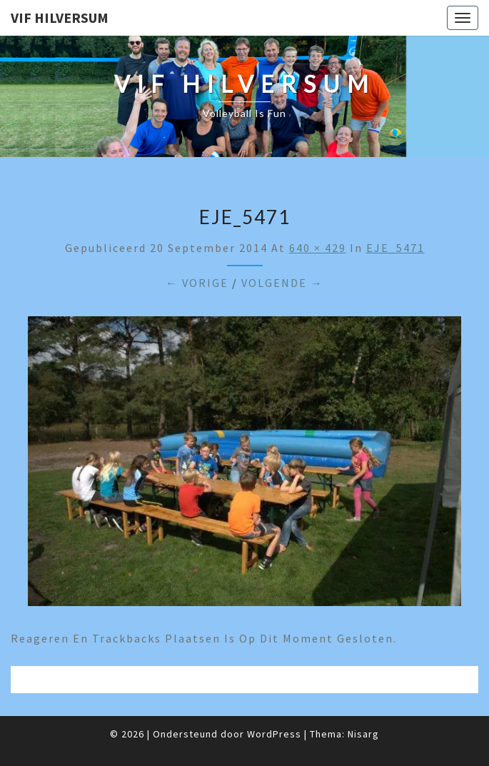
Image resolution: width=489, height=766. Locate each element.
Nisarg (363, 733)
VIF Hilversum (60, 17)
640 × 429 (317, 248)
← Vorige (197, 283)
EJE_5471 (395, 248)
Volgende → (282, 283)
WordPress (274, 733)
